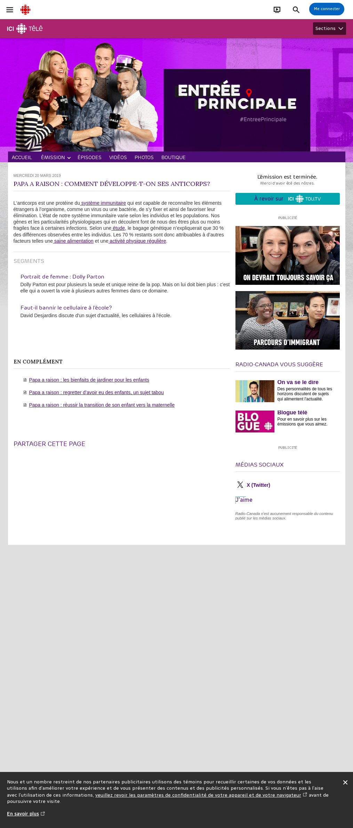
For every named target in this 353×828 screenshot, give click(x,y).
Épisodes (90, 157)
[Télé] (25, 28)
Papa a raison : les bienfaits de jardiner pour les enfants (89, 380)
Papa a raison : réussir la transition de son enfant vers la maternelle (102, 405)
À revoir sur (287, 199)
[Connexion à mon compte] (326, 9)
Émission (53, 157)
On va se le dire (298, 382)
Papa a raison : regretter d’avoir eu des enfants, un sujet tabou (96, 392)
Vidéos (118, 157)
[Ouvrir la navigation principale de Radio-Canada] (9, 9)
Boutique (173, 157)
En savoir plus (26, 817)
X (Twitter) (258, 485)
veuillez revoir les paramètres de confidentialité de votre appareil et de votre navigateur (201, 795)
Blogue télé (292, 412)
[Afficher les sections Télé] (329, 28)
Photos (144, 157)
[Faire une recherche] (296, 9)
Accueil (22, 157)
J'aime (243, 500)
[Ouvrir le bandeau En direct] (277, 9)
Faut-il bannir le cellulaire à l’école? (66, 307)
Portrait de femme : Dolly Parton (62, 276)
